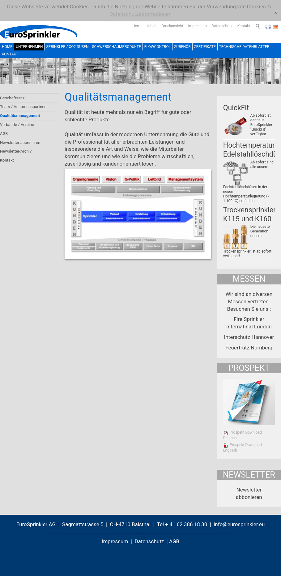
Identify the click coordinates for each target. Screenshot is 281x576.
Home (137, 26)
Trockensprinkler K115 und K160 (249, 214)
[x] (275, 13)
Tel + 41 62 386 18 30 (182, 524)
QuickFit (236, 108)
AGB (4, 133)
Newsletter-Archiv (16, 151)
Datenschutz (222, 26)
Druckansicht (172, 26)
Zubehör (182, 47)
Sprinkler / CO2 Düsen (67, 47)
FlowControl (157, 47)
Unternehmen (29, 47)
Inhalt (152, 26)
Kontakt (243, 26)
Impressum (197, 26)
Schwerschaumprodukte (116, 47)
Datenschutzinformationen (140, 14)
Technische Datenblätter (244, 47)
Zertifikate (205, 47)
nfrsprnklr (239, 524)
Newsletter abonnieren (20, 142)
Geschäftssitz (12, 98)
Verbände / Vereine (17, 124)
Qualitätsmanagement (20, 115)
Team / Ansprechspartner (23, 106)
